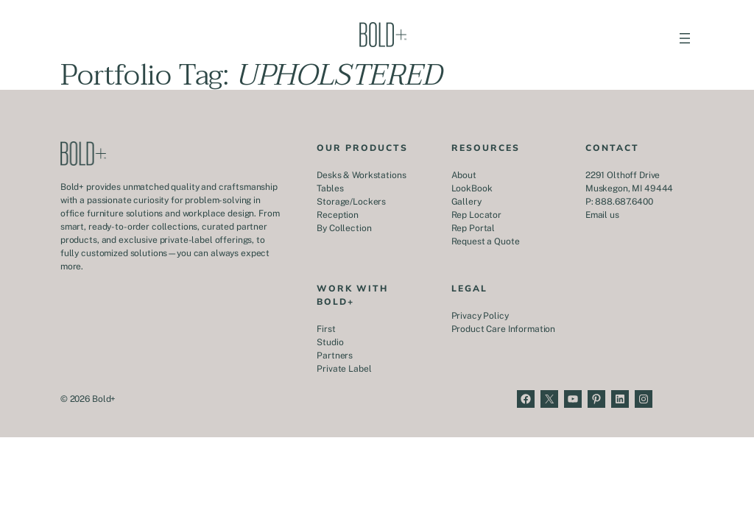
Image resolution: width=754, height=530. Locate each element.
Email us (602, 215)
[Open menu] (685, 38)
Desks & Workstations (361, 175)
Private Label (344, 369)
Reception (338, 215)
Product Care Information (503, 329)
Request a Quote (485, 241)
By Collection (344, 228)
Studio (330, 342)
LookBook (472, 188)
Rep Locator (476, 215)
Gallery (466, 202)
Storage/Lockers (351, 202)
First (326, 329)
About (463, 175)
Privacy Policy (480, 316)
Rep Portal (473, 228)
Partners (335, 355)
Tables (330, 188)
